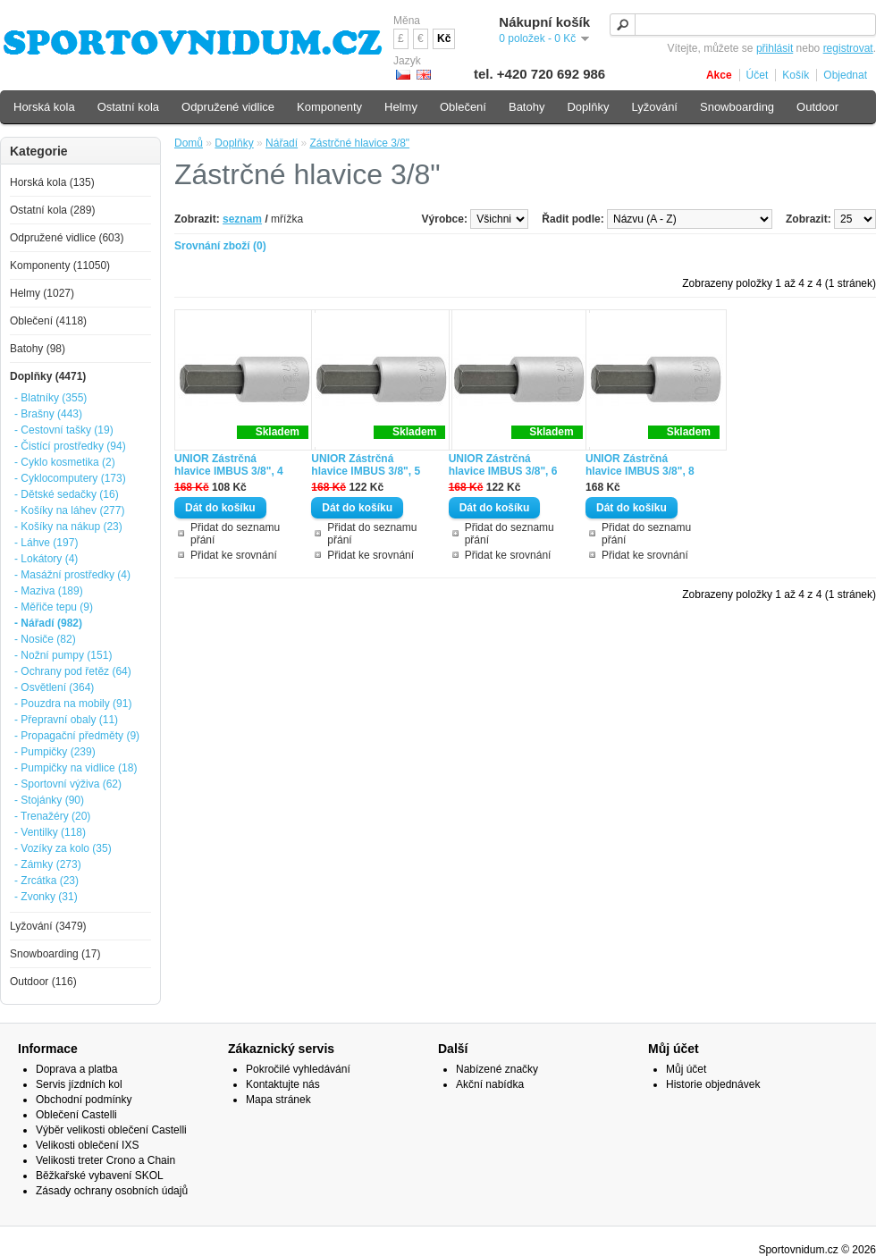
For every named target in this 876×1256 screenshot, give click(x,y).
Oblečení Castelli (76, 1114)
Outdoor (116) (43, 981)
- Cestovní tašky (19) (64, 430)
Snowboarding (737, 107)
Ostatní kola (128, 107)
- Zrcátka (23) (46, 880)
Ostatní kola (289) (52, 210)
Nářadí (281, 143)
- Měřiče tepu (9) (53, 607)
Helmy (400, 107)
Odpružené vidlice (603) (66, 238)
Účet (757, 75)
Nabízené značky (497, 1069)
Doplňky (234, 143)
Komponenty (329, 107)
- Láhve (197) (46, 542)
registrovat (848, 48)
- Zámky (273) (47, 864)
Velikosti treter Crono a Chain (105, 1160)
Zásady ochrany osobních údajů (112, 1190)
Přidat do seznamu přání (235, 533)
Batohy (526, 107)
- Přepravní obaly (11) (66, 719)
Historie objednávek (713, 1084)
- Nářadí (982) (48, 623)
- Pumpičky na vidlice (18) (75, 768)
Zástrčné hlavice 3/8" (359, 143)
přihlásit (774, 48)
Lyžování (654, 107)
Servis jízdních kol (79, 1084)
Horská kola (44, 107)
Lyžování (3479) (48, 926)
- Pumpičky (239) (55, 752)
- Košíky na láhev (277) (69, 510)
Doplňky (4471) (48, 376)
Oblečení (463, 107)
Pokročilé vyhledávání (298, 1069)
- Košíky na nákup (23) (68, 526)
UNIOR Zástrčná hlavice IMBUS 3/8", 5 (365, 464)
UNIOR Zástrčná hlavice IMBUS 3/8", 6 (503, 464)
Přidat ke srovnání (233, 555)
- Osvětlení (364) (54, 687)
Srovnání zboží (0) (220, 246)
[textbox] (743, 24)
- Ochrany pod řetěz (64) (72, 671)
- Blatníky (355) (50, 398)
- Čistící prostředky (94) (70, 446)
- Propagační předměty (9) (76, 735)
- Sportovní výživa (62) (68, 784)
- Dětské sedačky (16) (66, 494)
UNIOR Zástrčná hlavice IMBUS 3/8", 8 (640, 464)
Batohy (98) (37, 348)
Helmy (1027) (42, 293)
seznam (242, 219)
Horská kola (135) (52, 182)
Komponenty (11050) (60, 265)
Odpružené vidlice (227, 107)
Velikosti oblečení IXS (87, 1145)
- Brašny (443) (48, 414)
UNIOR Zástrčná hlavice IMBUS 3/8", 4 (228, 464)
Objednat (845, 75)
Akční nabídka (490, 1084)
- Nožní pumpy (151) (63, 655)
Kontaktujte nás (283, 1084)
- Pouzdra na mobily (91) (72, 703)
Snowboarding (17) (55, 954)
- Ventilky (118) (50, 832)
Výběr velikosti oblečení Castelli (111, 1130)
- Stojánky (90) (49, 800)
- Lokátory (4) (46, 558)
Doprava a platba (76, 1069)
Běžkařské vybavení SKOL (100, 1175)
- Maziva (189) (48, 591)
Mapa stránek (278, 1099)
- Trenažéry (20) (52, 816)
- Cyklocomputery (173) (70, 478)
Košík (795, 75)
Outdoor (817, 107)
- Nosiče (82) (45, 639)
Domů (188, 143)
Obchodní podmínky (83, 1099)
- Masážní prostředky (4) (72, 575)
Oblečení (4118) (48, 321)
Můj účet (686, 1069)
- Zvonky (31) (46, 896)
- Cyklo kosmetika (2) (64, 462)
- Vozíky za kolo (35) (63, 848)
